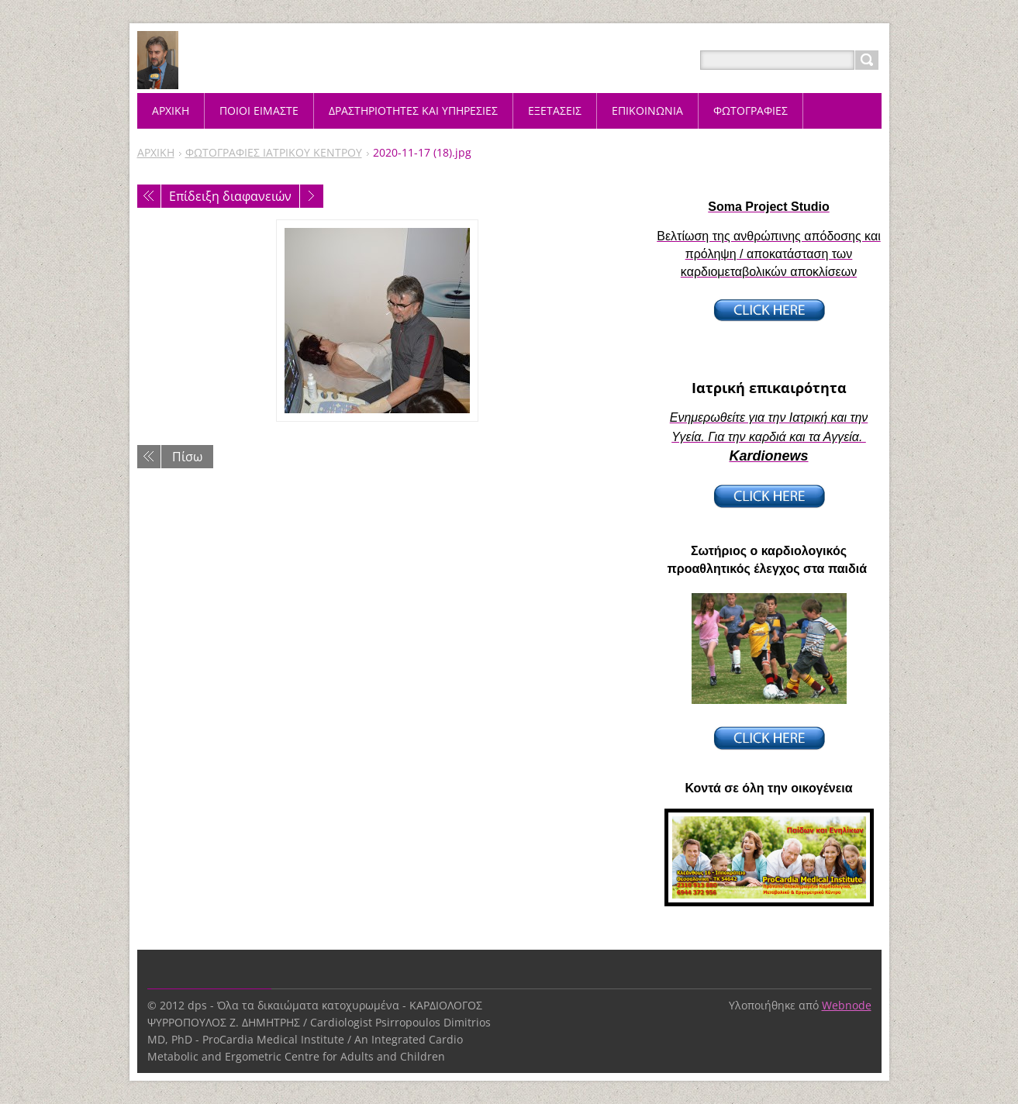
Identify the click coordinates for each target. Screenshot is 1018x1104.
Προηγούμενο (148, 196)
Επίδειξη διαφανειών (230, 196)
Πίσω (187, 456)
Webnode (846, 1005)
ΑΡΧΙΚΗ (155, 152)
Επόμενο (311, 196)
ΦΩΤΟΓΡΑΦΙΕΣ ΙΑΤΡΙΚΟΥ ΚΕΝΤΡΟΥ (273, 152)
